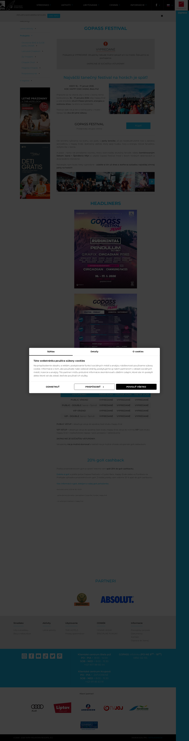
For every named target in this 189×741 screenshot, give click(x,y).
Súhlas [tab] (51, 351)
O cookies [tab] (138, 351)
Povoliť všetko (136, 386)
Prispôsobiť (94, 386)
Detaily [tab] (94, 351)
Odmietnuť (52, 386)
